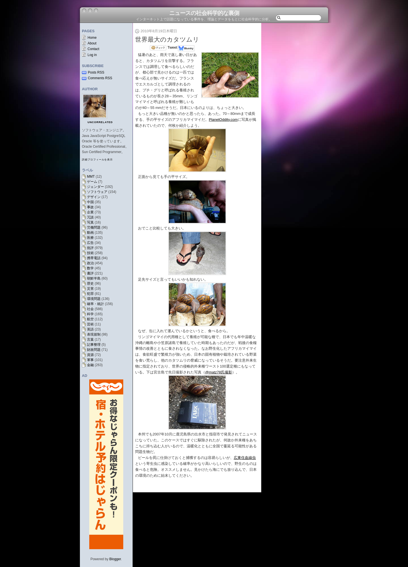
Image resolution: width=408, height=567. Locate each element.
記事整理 (94, 345)
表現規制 (94, 334)
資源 (90, 355)
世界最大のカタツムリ (167, 39)
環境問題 (94, 299)
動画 (90, 233)
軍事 (90, 360)
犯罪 (90, 294)
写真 (90, 222)
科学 (90, 314)
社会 (90, 309)
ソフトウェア (97, 192)
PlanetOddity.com (223, 119)
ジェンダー (95, 187)
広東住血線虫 (245, 458)
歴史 (90, 283)
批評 (90, 248)
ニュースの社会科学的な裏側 (204, 13)
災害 (90, 289)
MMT (91, 177)
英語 (90, 329)
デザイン (94, 197)
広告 (90, 243)
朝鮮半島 (94, 278)
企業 (90, 212)
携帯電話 (94, 258)
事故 (90, 207)
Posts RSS (96, 72)
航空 (90, 319)
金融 (90, 365)
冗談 (90, 217)
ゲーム (92, 182)
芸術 (90, 324)
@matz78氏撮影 (218, 372)
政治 (90, 263)
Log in (92, 55)
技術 (90, 253)
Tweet (172, 47)
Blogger (115, 559)
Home (92, 38)
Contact (93, 49)
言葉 (90, 340)
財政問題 (94, 350)
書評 (90, 273)
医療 (90, 238)
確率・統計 (95, 304)
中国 (90, 202)
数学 (90, 268)
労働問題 (94, 227)
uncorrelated (100, 122)
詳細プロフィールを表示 (97, 159)
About (92, 43)
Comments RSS (100, 78)
